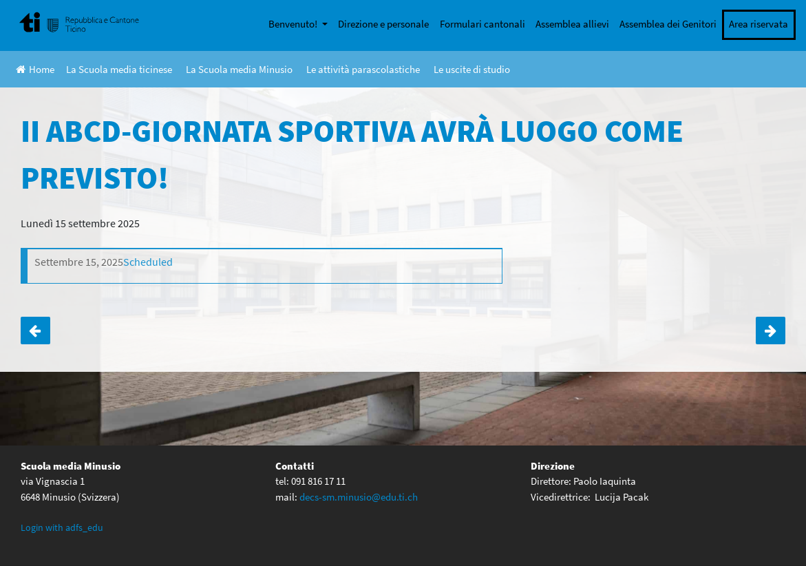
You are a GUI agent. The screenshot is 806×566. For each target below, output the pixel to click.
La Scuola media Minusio (239, 69)
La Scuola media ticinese (119, 69)
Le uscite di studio (472, 69)
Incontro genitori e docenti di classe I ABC (35, 330)
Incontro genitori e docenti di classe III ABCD (770, 330)
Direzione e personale (383, 23)
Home (35, 69)
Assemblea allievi (572, 23)
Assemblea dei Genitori (668, 23)
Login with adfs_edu (62, 527)
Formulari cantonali (482, 23)
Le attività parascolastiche (363, 69)
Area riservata (758, 23)
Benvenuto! (293, 23)
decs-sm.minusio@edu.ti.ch (358, 496)
